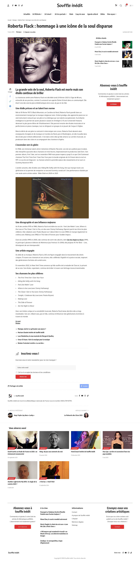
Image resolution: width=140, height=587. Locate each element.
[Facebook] (13, 5)
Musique (14, 20)
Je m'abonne (114, 104)
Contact (117, 583)
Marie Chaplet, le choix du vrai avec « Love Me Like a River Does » (54, 582)
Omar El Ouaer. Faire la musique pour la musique (34, 396)
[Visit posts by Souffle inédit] (10, 452)
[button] (8, 6)
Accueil (9, 20)
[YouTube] (15, 5)
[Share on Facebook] (10, 96)
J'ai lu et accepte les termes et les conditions (34, 428)
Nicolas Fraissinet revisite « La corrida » (31, 399)
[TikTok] (22, 5)
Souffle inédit (20, 452)
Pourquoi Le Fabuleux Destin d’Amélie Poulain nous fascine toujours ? (52, 569)
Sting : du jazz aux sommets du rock (51, 508)
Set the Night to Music (75, 296)
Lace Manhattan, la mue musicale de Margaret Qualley (36, 392)
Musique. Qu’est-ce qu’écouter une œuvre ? (32, 385)
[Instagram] (19, 5)
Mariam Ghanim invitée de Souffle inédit (31, 389)
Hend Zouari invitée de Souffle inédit (83, 508)
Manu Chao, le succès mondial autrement (106, 51)
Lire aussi (18, 377)
